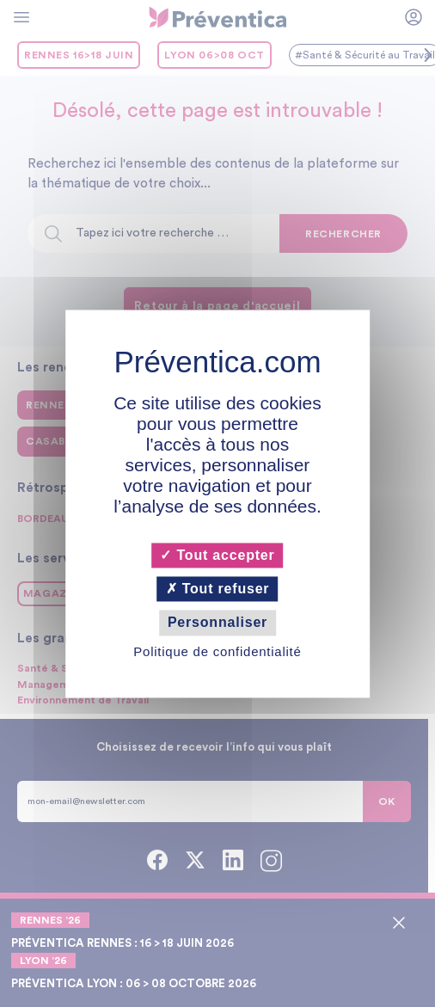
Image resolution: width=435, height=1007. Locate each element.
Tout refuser (218, 589)
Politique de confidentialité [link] (217, 651)
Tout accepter (217, 555)
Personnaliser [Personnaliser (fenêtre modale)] (217, 623)
